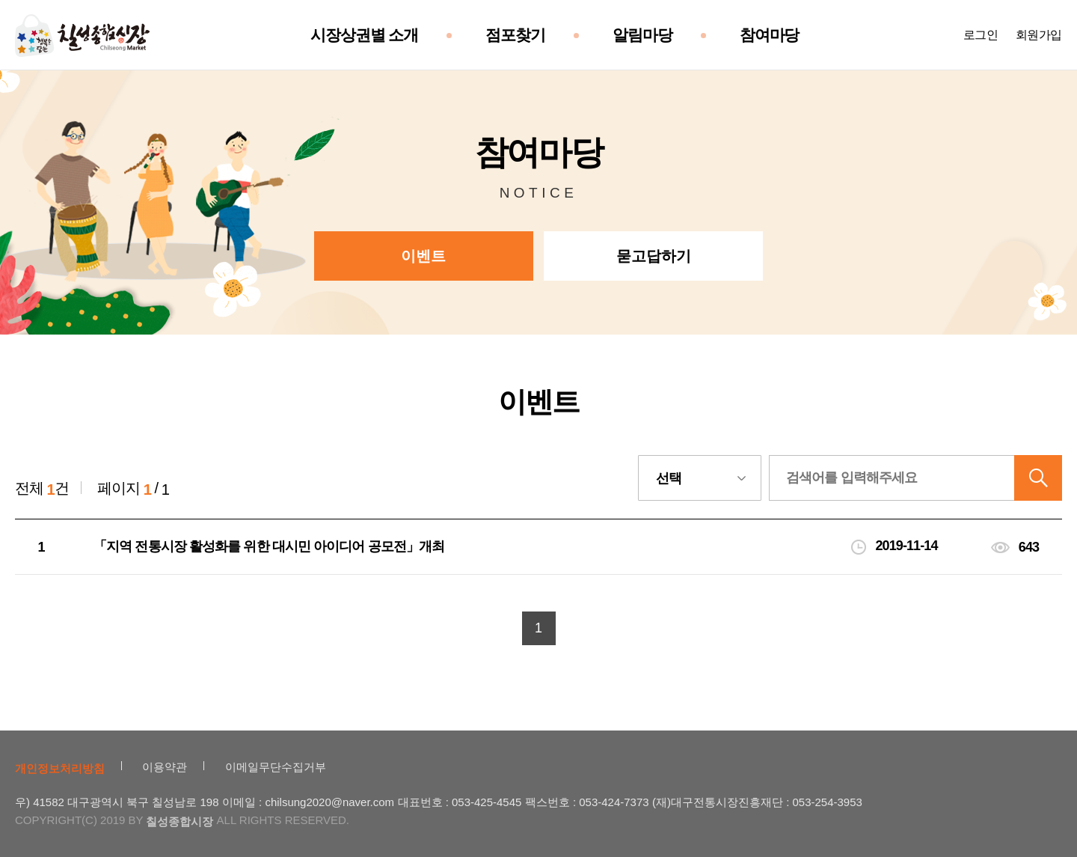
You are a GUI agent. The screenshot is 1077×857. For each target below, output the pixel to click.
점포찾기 (515, 35)
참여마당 (770, 35)
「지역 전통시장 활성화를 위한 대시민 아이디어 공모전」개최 (268, 546)
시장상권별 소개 (364, 35)
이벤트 (423, 256)
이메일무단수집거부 (275, 766)
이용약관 (164, 766)
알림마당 (642, 35)
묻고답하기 (653, 256)
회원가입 (1039, 34)
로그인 (980, 34)
